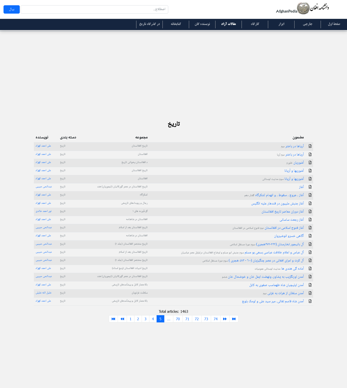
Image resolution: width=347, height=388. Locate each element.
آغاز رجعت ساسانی (292, 220)
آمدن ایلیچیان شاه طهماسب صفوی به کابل (276, 285)
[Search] (94, 9)
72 (197, 318)
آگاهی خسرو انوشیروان (289, 236)
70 (178, 318)
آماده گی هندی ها (279, 269)
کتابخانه (176, 24)
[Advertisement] (173, 66)
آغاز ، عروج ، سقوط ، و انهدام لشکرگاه (274, 195)
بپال (11, 9)
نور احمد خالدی (44, 211)
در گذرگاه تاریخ (149, 24)
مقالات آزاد (228, 24)
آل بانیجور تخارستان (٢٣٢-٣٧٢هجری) (267, 244)
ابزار (281, 24)
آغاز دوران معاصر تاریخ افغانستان (283, 212)
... (168, 318)
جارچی (307, 24)
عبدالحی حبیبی (44, 186)
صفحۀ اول (334, 24)
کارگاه (255, 24)
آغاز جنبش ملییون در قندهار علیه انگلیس (277, 204)
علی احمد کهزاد (43, 145)
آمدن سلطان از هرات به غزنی (283, 293)
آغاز (301, 187)
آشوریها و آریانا (294, 171)
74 (216, 318)
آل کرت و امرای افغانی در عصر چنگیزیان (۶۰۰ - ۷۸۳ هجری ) (253, 261)
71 (187, 318)
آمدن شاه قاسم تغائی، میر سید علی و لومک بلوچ (273, 301)
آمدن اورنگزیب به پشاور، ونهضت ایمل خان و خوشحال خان (263, 277)
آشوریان (295, 163)
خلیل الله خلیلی (44, 292)
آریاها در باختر (292, 146)
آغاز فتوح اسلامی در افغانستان (268, 228)
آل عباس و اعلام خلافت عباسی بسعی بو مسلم (242, 253)
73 (206, 318)
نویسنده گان (202, 24)
